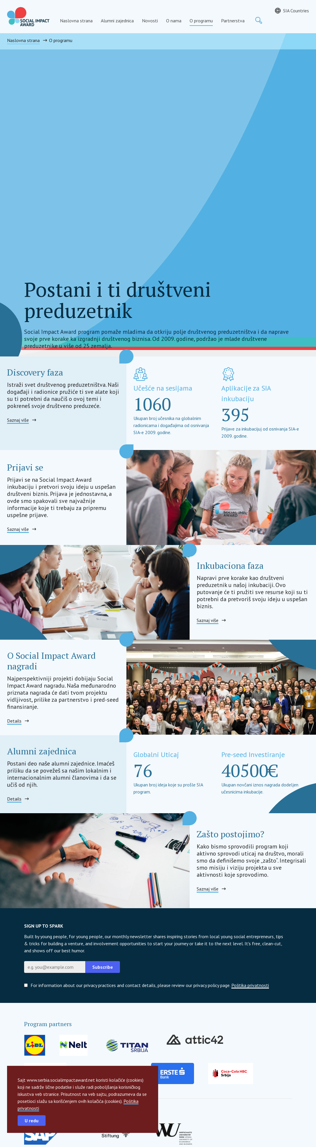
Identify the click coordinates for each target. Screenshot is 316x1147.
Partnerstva (233, 21)
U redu (32, 1120)
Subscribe (102, 967)
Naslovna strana (76, 21)
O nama (173, 21)
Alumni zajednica (117, 21)
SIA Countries (296, 11)
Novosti (150, 21)
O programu (201, 21)
